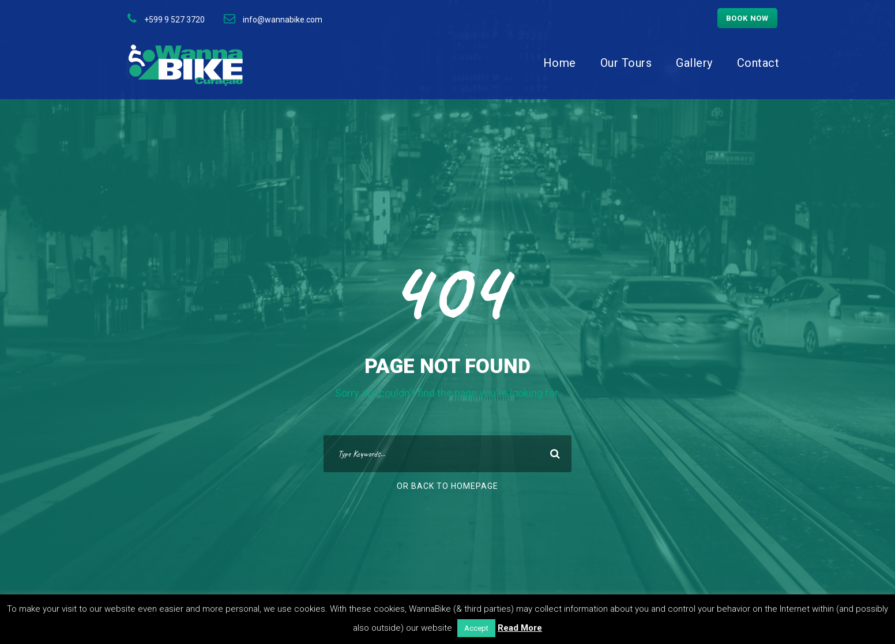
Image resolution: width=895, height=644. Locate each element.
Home (559, 63)
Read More (520, 628)
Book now (747, 18)
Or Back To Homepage (447, 486)
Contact (758, 63)
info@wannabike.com (282, 19)
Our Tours (626, 63)
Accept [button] (476, 628)
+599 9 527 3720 (174, 19)
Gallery (694, 63)
